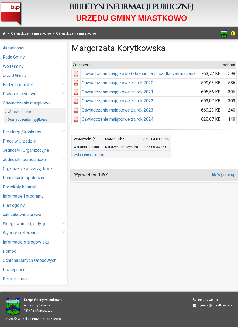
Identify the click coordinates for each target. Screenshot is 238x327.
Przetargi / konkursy (34, 131)
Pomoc (34, 251)
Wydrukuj (223, 174)
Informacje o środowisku (34, 242)
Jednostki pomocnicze (34, 159)
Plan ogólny (14, 205)
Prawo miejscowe (34, 93)
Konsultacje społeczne (24, 177)
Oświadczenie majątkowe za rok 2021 (117, 92)
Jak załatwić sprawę (22, 214)
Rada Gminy (34, 57)
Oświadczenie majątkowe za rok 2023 (117, 110)
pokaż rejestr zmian (89, 154)
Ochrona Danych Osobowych (29, 260)
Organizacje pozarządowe (34, 168)
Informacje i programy (34, 196)
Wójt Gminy (34, 66)
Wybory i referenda (34, 232)
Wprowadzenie (18, 112)
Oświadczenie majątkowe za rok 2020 (117, 82)
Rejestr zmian (16, 278)
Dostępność (14, 269)
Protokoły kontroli (34, 187)
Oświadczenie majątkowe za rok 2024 (117, 119)
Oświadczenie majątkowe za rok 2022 (117, 100)
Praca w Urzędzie (34, 141)
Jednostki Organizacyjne (34, 150)
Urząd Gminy (34, 75)
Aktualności (13, 47)
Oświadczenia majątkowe (34, 103)
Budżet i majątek (34, 84)
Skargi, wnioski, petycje (34, 223)
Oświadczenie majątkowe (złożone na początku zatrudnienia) (139, 73)
